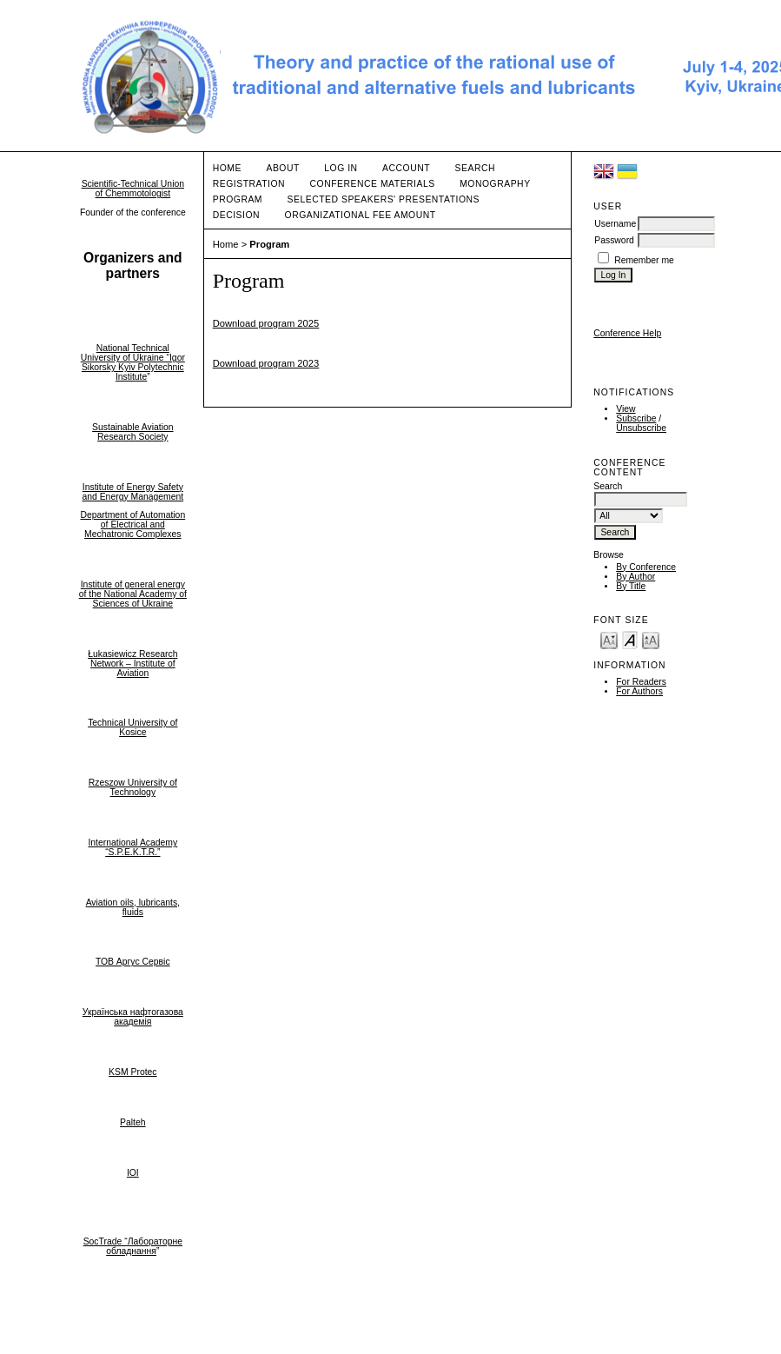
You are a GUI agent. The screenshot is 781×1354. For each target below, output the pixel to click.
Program (237, 199)
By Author (635, 576)
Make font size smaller (609, 639)
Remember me (644, 260)
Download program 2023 (266, 363)
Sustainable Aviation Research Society (132, 431)
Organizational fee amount (360, 215)
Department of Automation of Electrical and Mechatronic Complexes (132, 524)
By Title (630, 586)
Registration (249, 184)
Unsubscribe (641, 428)
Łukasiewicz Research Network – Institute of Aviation (132, 663)
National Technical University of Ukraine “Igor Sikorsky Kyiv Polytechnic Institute (133, 362)
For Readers (641, 682)
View (625, 409)
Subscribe (636, 418)
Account (406, 168)
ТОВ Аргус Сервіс (133, 961)
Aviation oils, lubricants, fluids (133, 907)
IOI (133, 1173)
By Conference (646, 567)
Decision (236, 215)
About (282, 168)
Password (614, 240)
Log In (340, 168)
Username (615, 224)
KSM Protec (132, 1072)
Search (475, 168)
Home (227, 168)
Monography (495, 184)
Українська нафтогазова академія (133, 1016)
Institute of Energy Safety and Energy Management (132, 491)
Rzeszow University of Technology (133, 787)
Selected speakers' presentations (384, 199)
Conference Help (627, 333)
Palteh (132, 1122)
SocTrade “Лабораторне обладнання (132, 1246)
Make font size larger (650, 639)
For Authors (639, 691)
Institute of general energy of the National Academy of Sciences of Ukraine (133, 594)
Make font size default (630, 639)
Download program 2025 (266, 323)
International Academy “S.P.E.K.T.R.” (132, 847)
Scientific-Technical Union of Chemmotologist (133, 188)
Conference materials (372, 184)
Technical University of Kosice (132, 727)
